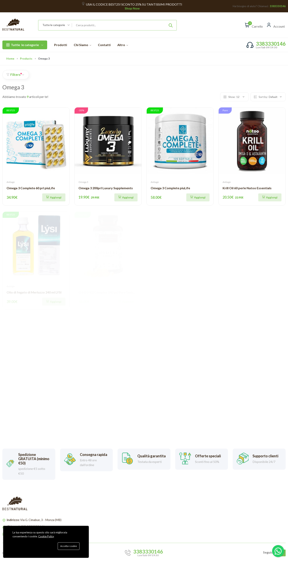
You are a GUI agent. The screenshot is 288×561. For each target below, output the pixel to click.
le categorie (24, 45)
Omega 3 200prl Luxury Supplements (105, 188)
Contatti (104, 45)
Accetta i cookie (68, 546)
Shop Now (132, 8)
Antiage (11, 182)
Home (10, 58)
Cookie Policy (46, 536)
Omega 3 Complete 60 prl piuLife (31, 188)
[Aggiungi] (53, 197)
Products (26, 58)
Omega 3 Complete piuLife (170, 188)
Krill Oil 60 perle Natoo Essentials (247, 188)
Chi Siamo (82, 45)
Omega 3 (83, 182)
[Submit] (170, 25)
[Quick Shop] (198, 197)
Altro (122, 45)
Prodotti (60, 45)
